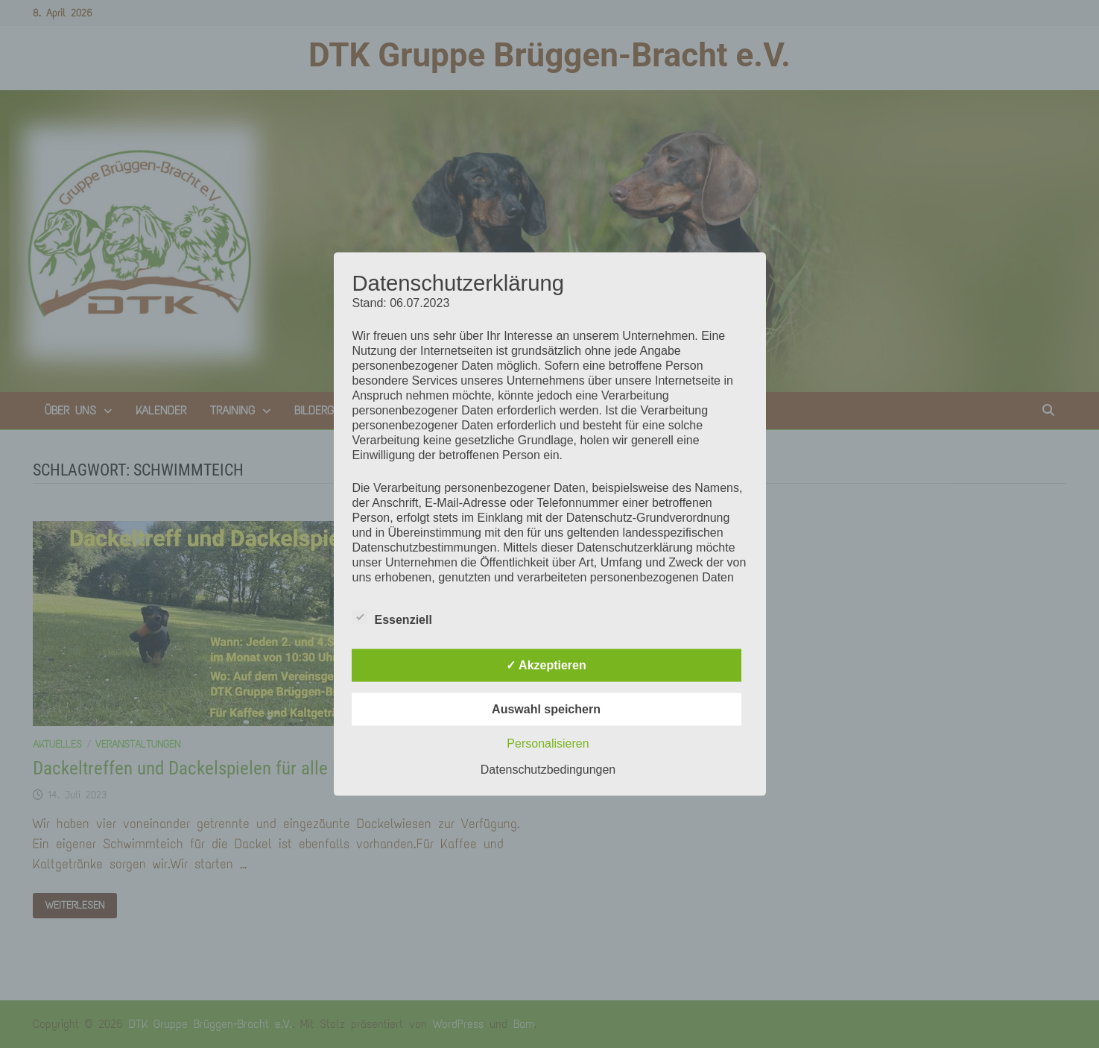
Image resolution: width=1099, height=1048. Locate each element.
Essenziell (392, 616)
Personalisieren (548, 742)
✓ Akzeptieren (546, 664)
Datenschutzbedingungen (548, 769)
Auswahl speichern (546, 708)
